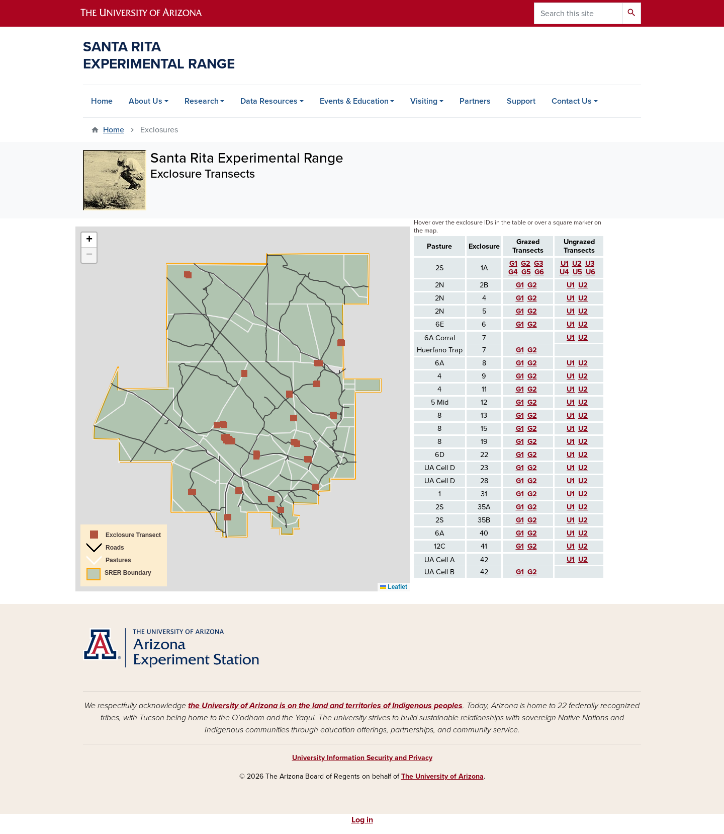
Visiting (423, 101)
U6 (590, 272)
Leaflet (393, 586)
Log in (362, 820)
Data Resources (269, 101)
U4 (564, 272)
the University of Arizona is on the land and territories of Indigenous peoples (325, 706)
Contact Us (572, 101)
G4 (513, 272)
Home (102, 101)
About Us (145, 101)
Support (521, 101)
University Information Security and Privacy (362, 757)
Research (202, 101)
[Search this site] (578, 13)
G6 (539, 272)
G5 (526, 272)
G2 (532, 494)
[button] (227, 517)
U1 (571, 494)
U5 (577, 272)
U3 (589, 263)
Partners (475, 101)
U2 (583, 494)
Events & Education (354, 101)
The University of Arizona (442, 776)
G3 (538, 263)
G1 (520, 494)
